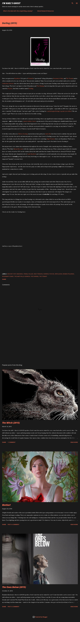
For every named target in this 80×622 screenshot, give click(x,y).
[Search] (72, 3)
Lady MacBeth (31, 154)
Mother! (6, 504)
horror (46, 274)
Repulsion (17, 78)
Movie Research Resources (44, 11)
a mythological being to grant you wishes (59, 111)
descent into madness (15, 274)
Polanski (30, 78)
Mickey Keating (23, 134)
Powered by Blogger (40, 617)
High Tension (51, 139)
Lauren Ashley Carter (29, 121)
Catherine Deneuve (8, 83)
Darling (31, 88)
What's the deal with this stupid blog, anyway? (17, 11)
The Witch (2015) (11, 422)
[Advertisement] (40, 345)
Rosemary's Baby (58, 78)
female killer (28, 274)
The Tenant (69, 78)
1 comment (12, 442)
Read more (74, 442)
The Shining (40, 86)
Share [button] (4, 279)
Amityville (48, 134)
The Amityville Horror (22, 276)
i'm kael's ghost (11, 3)
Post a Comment (13, 524)
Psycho (10, 88)
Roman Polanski (68, 274)
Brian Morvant (18, 149)
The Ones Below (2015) (14, 587)
